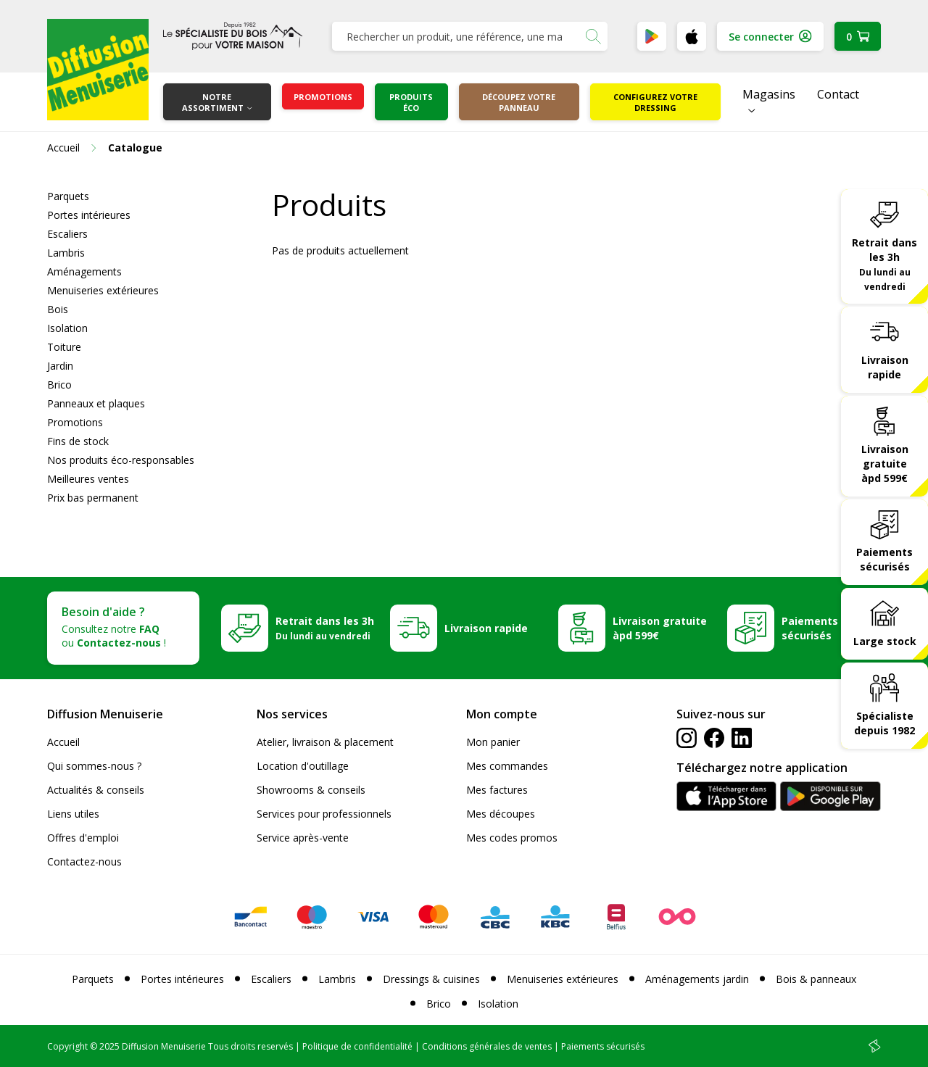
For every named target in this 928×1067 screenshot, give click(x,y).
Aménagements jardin (697, 979)
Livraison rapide (884, 367)
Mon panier (493, 742)
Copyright (67, 1046)
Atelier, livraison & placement (325, 742)
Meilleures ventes (88, 479)
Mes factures (497, 790)
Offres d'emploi (83, 837)
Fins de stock (78, 441)
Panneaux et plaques (96, 403)
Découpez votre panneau (518, 102)
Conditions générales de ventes (487, 1046)
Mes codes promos (512, 837)
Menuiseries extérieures (103, 290)
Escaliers (67, 234)
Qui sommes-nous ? (94, 766)
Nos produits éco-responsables (120, 460)
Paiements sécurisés (884, 559)
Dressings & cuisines (431, 979)
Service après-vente (303, 837)
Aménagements (84, 271)
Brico (59, 384)
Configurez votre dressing (655, 102)
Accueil (63, 742)
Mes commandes (507, 766)
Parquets (68, 196)
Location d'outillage (303, 766)
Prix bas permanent (92, 498)
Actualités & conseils (95, 790)
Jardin (60, 366)
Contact (838, 94)
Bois (57, 309)
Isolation (67, 328)
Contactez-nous (84, 861)
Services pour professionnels (324, 814)
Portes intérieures (88, 215)
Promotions (323, 96)
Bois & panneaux (816, 979)
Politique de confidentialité (357, 1046)
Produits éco (411, 102)
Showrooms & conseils (311, 790)
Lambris (66, 253)
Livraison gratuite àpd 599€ (884, 463)
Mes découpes (500, 814)
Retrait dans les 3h (884, 264)
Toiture (64, 347)
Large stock (884, 641)
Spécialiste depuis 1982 (884, 723)
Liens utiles (73, 814)
